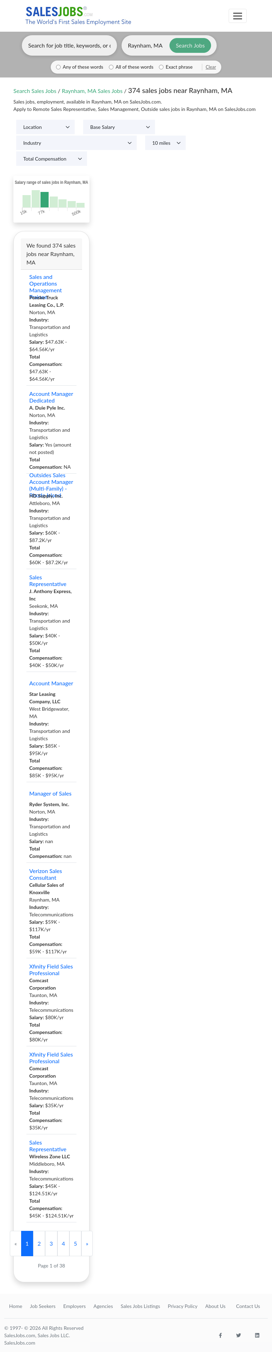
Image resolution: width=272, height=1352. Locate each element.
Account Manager (51, 683)
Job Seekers (43, 1306)
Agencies (103, 1306)
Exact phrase (179, 67)
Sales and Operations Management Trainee (45, 286)
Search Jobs (190, 45)
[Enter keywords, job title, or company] (69, 45)
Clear (211, 67)
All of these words (134, 67)
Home (15, 1306)
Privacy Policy (182, 1306)
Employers (74, 1306)
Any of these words (83, 67)
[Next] (87, 1243)
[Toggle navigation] (238, 16)
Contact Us (248, 1306)
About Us (215, 1306)
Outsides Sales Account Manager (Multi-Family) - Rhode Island (51, 485)
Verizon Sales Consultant (45, 874)
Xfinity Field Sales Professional (51, 969)
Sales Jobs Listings (140, 1306)
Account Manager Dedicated (51, 397)
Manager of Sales (50, 793)
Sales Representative (48, 580)
